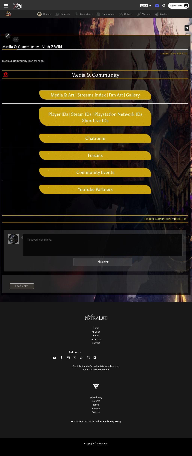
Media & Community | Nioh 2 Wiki (31, 47)
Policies (96, 412)
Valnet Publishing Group (108, 421)
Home (96, 328)
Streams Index (91, 95)
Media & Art (62, 95)
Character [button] (83, 14)
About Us (96, 339)
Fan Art (116, 95)
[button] (145, 5)
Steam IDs (81, 114)
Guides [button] (161, 14)
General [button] (62, 14)
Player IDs (58, 114)
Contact (96, 343)
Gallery (133, 95)
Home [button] (44, 14)
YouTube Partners (95, 189)
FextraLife (76, 421)
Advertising (96, 397)
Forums (95, 155)
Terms (96, 404)
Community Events (95, 172)
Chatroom (95, 138)
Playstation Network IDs (118, 114)
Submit (102, 261)
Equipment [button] (105, 14)
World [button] (143, 14)
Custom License (100, 369)
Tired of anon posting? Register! (166, 219)
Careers (96, 401)
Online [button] (125, 14)
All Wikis (96, 332)
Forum (96, 335)
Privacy (96, 408)
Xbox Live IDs (95, 120)
